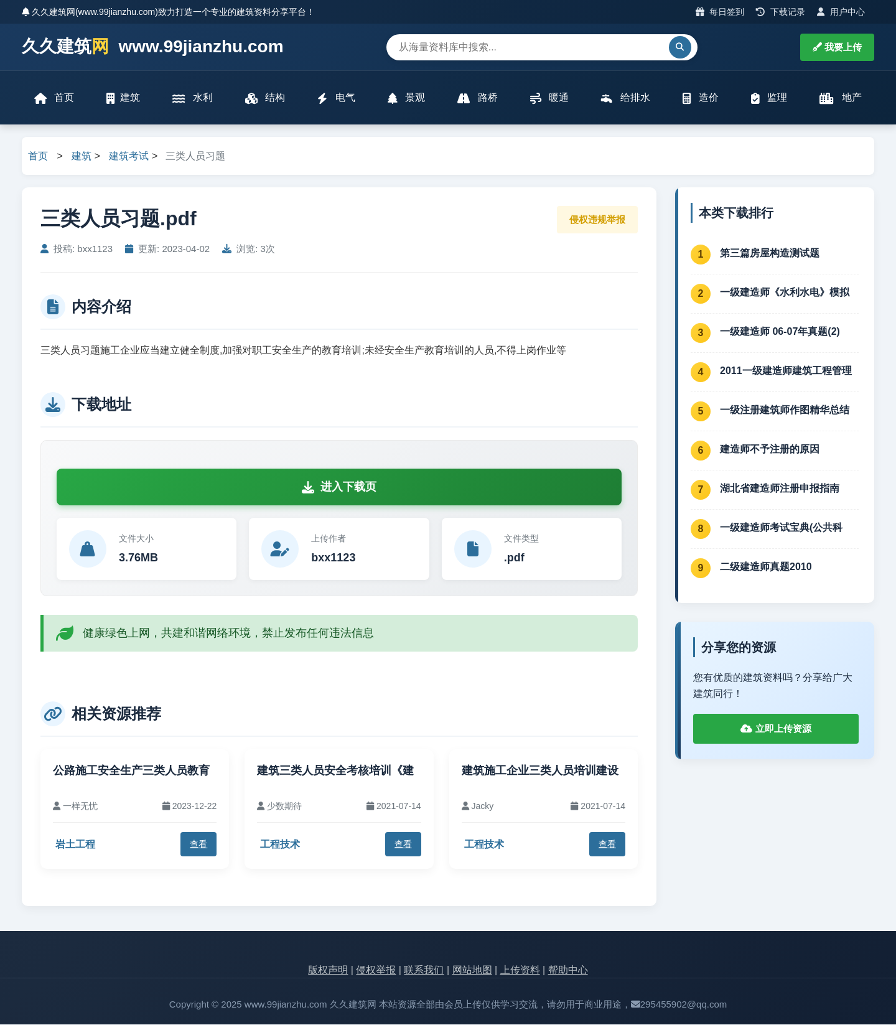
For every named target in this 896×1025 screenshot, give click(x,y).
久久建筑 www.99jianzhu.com (153, 47)
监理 (769, 98)
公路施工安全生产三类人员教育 (131, 770)
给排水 (625, 98)
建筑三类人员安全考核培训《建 (335, 770)
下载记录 (780, 12)
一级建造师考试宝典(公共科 (781, 527)
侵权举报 (376, 970)
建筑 (123, 98)
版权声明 (328, 970)
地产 (841, 98)
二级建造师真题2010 (766, 566)
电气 (336, 98)
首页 (54, 98)
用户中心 (841, 12)
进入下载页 (339, 487)
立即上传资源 (775, 729)
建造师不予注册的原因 (769, 449)
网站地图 (472, 970)
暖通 (549, 98)
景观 (406, 98)
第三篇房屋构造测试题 (769, 253)
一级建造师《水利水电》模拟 (784, 292)
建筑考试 (129, 156)
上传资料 (520, 970)
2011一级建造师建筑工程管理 (786, 370)
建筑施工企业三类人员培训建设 (540, 770)
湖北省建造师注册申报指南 (779, 488)
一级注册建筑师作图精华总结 (784, 410)
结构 (265, 98)
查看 (198, 844)
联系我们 (424, 970)
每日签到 (720, 12)
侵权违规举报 (597, 219)
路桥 (477, 98)
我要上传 (837, 47)
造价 (701, 98)
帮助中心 (568, 970)
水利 (192, 98)
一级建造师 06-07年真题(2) (780, 331)
